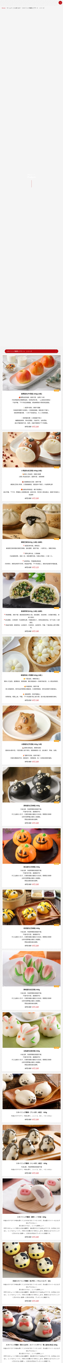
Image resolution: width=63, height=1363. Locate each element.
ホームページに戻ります (14, 8)
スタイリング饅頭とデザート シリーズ (33, 8)
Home (3, 8)
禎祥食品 (6, 2)
